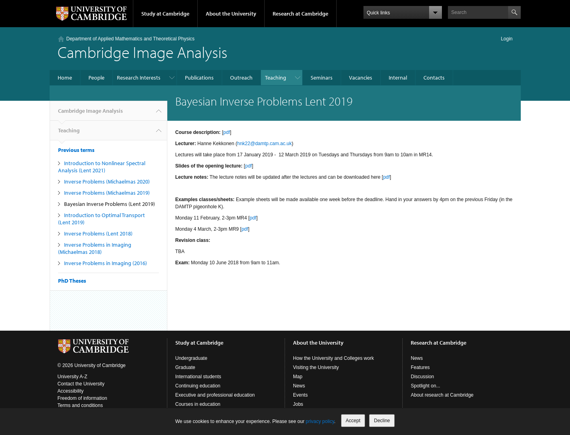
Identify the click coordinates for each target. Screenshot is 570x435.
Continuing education (198, 386)
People (96, 77)
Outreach (241, 77)
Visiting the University (316, 367)
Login (506, 39)
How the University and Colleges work (333, 358)
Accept (353, 420)
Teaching (275, 77)
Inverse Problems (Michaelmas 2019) (107, 192)
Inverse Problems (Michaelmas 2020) (107, 181)
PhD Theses (72, 280)
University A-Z (73, 376)
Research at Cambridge (300, 13)
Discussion (422, 376)
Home (65, 77)
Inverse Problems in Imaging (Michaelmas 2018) (94, 248)
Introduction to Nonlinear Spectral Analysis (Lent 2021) (101, 167)
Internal (398, 77)
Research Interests (139, 77)
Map (297, 376)
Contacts (434, 77)
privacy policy (320, 421)
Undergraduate (191, 358)
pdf (226, 132)
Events (300, 395)
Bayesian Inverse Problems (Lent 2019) (109, 204)
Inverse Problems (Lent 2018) (98, 233)
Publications (199, 77)
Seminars (322, 77)
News (299, 386)
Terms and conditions (80, 405)
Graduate (185, 367)
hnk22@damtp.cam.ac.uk (264, 143)
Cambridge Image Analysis (142, 52)
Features (420, 367)
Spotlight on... (425, 386)
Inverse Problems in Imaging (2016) (105, 263)
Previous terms (76, 150)
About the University (231, 13)
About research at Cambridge (442, 395)
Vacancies (360, 77)
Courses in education (198, 404)
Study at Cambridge (165, 13)
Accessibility (71, 391)
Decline (382, 420)
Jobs (298, 404)
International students (198, 376)
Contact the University (81, 384)
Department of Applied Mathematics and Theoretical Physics (130, 39)
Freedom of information (82, 398)
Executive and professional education (215, 395)
